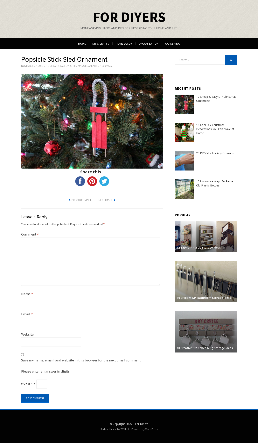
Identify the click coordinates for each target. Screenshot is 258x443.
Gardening (172, 43)
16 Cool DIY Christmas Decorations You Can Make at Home (215, 129)
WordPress (151, 429)
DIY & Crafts (100, 43)
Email (27, 314)
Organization (148, 43)
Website (27, 334)
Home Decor (124, 43)
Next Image (106, 200)
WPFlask (125, 429)
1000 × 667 (106, 66)
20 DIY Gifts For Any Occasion (215, 153)
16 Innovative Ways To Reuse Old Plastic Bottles (215, 183)
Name (27, 294)
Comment (30, 234)
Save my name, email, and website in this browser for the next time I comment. (81, 360)
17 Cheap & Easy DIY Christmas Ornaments (71, 66)
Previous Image (82, 200)
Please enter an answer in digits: (45, 371)
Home (82, 43)
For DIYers (129, 17)
